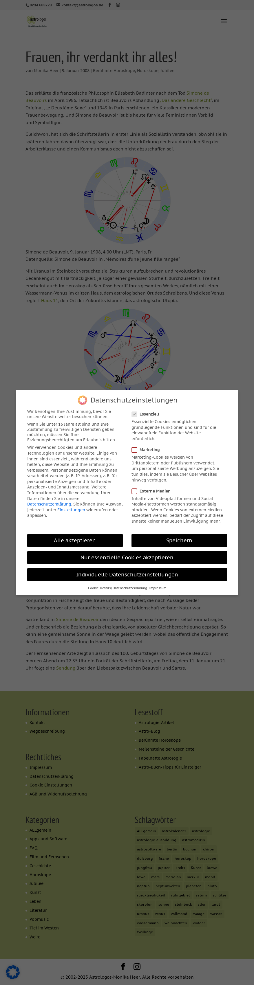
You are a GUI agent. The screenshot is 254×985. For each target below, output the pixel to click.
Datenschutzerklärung (49, 501)
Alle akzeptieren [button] (75, 537)
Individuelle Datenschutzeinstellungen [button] (127, 572)
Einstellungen (71, 507)
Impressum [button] (157, 585)
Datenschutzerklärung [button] (130, 585)
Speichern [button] (179, 537)
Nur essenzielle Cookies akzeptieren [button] (127, 555)
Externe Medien (153, 488)
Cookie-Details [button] (99, 585)
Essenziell (147, 411)
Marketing (148, 447)
